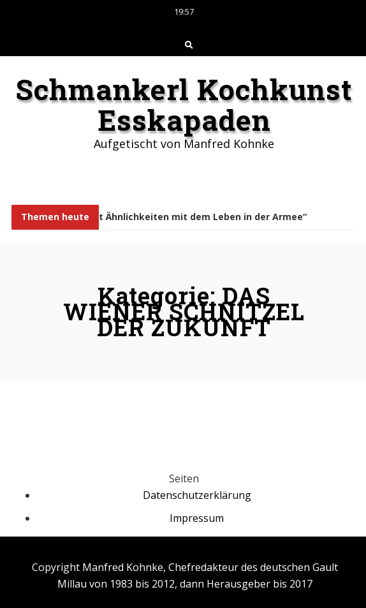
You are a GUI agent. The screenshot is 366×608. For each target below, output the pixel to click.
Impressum (197, 518)
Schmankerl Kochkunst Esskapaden (184, 104)
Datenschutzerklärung (197, 495)
